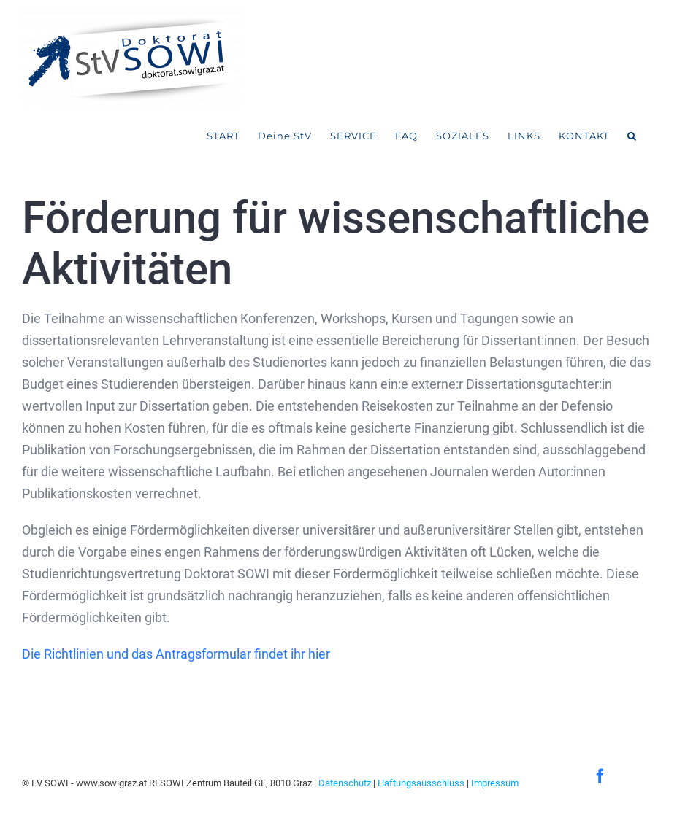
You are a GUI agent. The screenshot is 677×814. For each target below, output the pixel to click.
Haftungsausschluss (421, 783)
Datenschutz (344, 783)
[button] (632, 136)
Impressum (495, 783)
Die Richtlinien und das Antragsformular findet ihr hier (176, 654)
